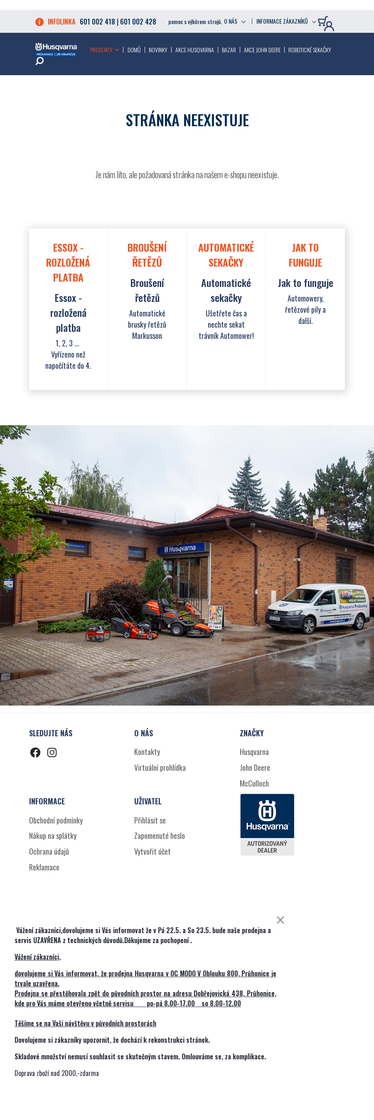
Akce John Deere (262, 50)
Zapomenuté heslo (159, 835)
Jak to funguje (305, 282)
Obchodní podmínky (56, 820)
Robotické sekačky (309, 50)
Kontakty (147, 751)
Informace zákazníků (282, 21)
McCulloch (254, 783)
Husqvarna (254, 751)
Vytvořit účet (152, 851)
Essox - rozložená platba (68, 312)
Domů (134, 50)
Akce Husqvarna (194, 50)
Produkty (101, 50)
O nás (230, 21)
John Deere (255, 767)
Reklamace (44, 867)
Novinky (158, 50)
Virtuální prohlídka (160, 767)
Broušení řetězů (147, 290)
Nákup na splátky (52, 835)
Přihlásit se (150, 820)
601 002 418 (97, 22)
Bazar (229, 50)
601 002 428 (138, 22)
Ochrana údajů (49, 851)
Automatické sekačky (226, 290)
